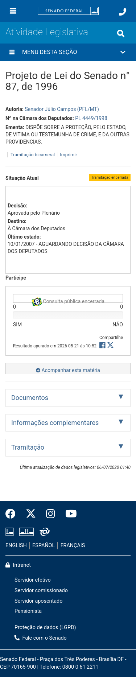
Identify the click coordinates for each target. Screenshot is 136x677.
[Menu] (13, 11)
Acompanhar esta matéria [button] (68, 370)
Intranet (18, 565)
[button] (68, 52)
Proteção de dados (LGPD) (45, 627)
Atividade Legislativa (46, 31)
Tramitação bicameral (32, 154)
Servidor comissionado (41, 590)
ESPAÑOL (43, 545)
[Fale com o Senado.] (122, 12)
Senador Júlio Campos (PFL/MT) (62, 109)
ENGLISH (16, 545)
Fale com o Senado (41, 638)
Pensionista (28, 611)
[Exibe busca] (121, 33)
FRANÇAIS (73, 545)
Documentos (29, 397)
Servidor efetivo (33, 580)
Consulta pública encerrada (68, 300)
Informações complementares (55, 422)
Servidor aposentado (38, 601)
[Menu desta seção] (12, 52)
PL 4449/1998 (91, 118)
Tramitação (27, 447)
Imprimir (68, 154)
